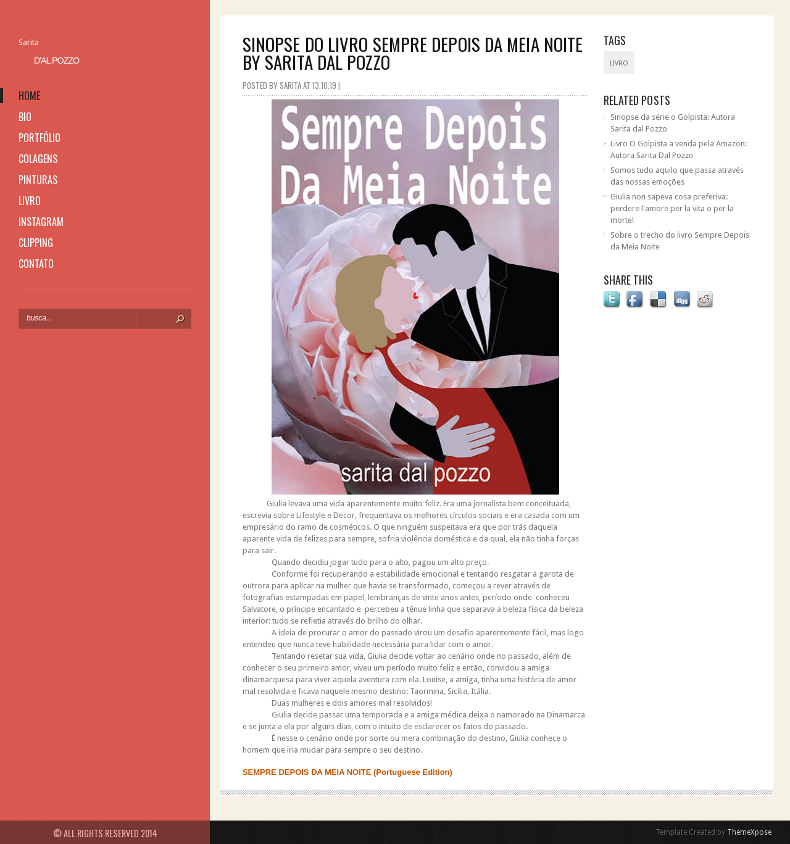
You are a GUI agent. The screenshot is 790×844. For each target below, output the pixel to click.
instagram (41, 221)
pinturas (38, 179)
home (29, 95)
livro (30, 200)
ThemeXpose (749, 832)
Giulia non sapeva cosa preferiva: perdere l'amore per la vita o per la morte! (672, 208)
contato (36, 263)
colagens (38, 158)
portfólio (39, 137)
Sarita (29, 42)
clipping (36, 242)
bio (25, 116)
